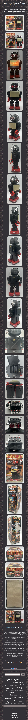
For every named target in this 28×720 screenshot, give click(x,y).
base (7, 701)
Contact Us (14, 713)
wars (20, 695)
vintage (19, 687)
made (11, 701)
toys (16, 700)
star (12, 688)
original (21, 685)
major (7, 690)
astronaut (17, 692)
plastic (7, 685)
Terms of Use (14, 717)
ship (15, 695)
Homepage (14, 708)
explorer (16, 690)
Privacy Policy (14, 715)
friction (20, 701)
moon (15, 703)
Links (14, 711)
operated (9, 683)
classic (7, 703)
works (7, 688)
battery (21, 698)
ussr (11, 703)
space (9, 679)
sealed (12, 690)
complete (10, 692)
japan (16, 679)
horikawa (8, 698)
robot (15, 682)
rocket (10, 695)
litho (22, 693)
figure (19, 703)
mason (11, 685)
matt (21, 680)
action (16, 685)
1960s (23, 703)
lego (14, 697)
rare (21, 682)
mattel (21, 690)
